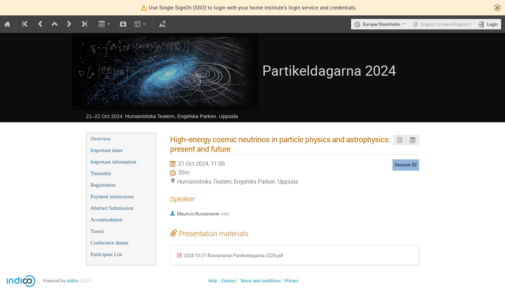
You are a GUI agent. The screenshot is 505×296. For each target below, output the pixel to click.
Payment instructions (112, 196)
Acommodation (106, 219)
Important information (113, 162)
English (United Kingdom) (446, 24)
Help (212, 281)
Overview (100, 139)
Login (492, 24)
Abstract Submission (111, 208)
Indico (72, 281)
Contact (228, 281)
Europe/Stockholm (381, 24)
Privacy (291, 281)
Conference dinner (109, 243)
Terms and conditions (260, 281)
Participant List (106, 254)
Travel (97, 231)
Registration (103, 185)
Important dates (106, 150)
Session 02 (406, 164)
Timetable (100, 173)
